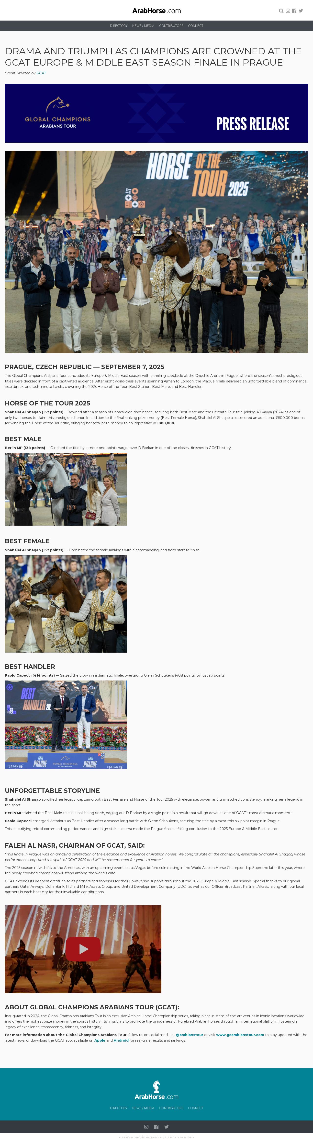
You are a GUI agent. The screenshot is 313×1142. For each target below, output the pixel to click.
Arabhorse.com (151, 1137)
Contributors (171, 26)
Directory (118, 26)
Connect (195, 26)
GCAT (41, 73)
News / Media (143, 26)
